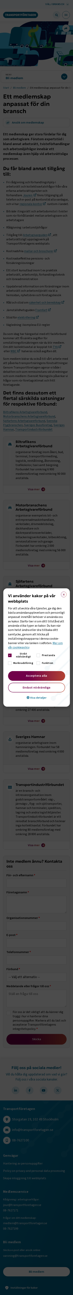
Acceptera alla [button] (36, 676)
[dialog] (36, 647)
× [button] (62, 594)
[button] (36, 697)
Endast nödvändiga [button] (36, 687)
